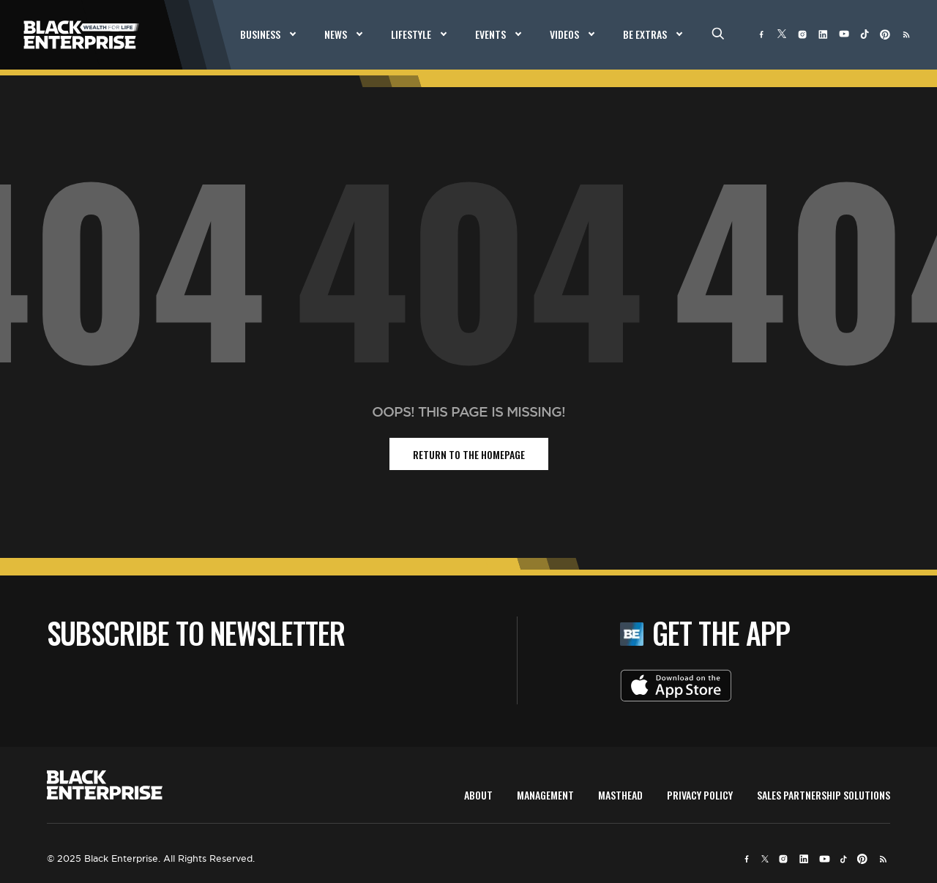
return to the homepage (469, 454)
